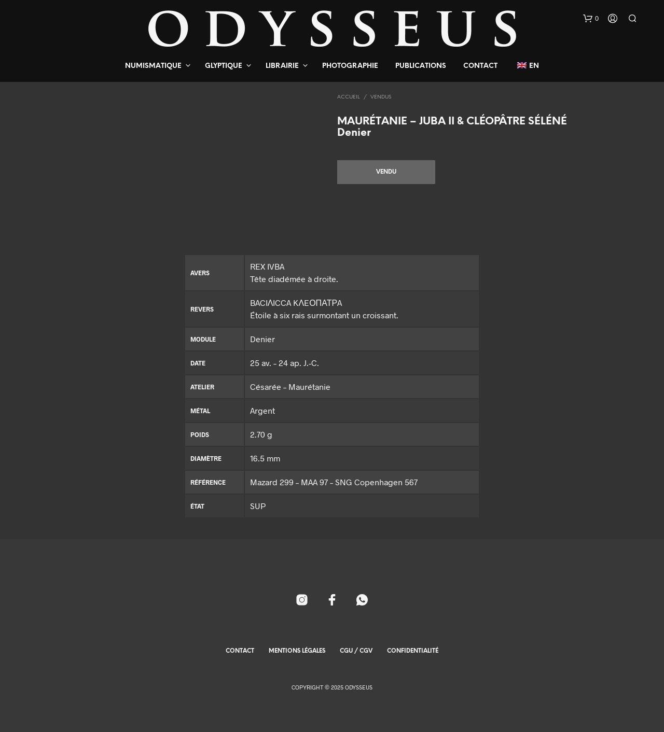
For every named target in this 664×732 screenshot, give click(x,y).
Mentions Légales (297, 651)
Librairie (282, 66)
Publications (420, 66)
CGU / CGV (356, 651)
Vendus (380, 97)
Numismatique (153, 66)
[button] (591, 18)
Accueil (348, 97)
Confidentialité (412, 651)
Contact (480, 66)
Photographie (350, 66)
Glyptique (223, 66)
